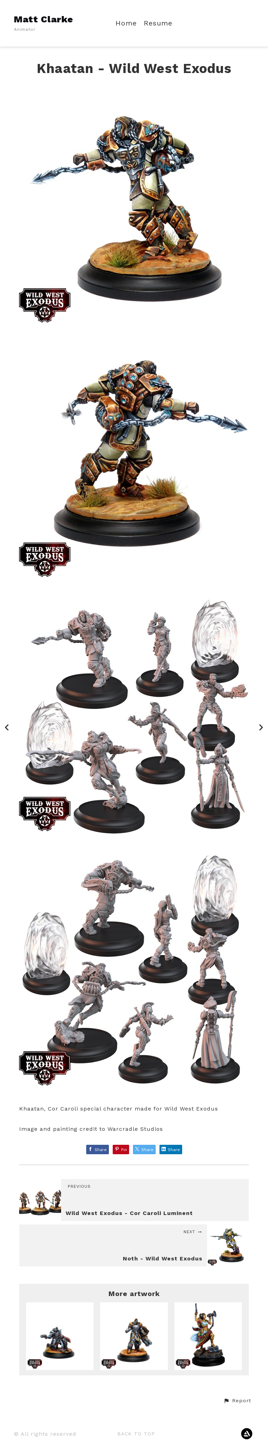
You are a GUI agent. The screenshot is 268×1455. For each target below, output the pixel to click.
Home (126, 23)
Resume (158, 23)
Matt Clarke (43, 19)
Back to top (136, 1433)
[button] (237, 1401)
